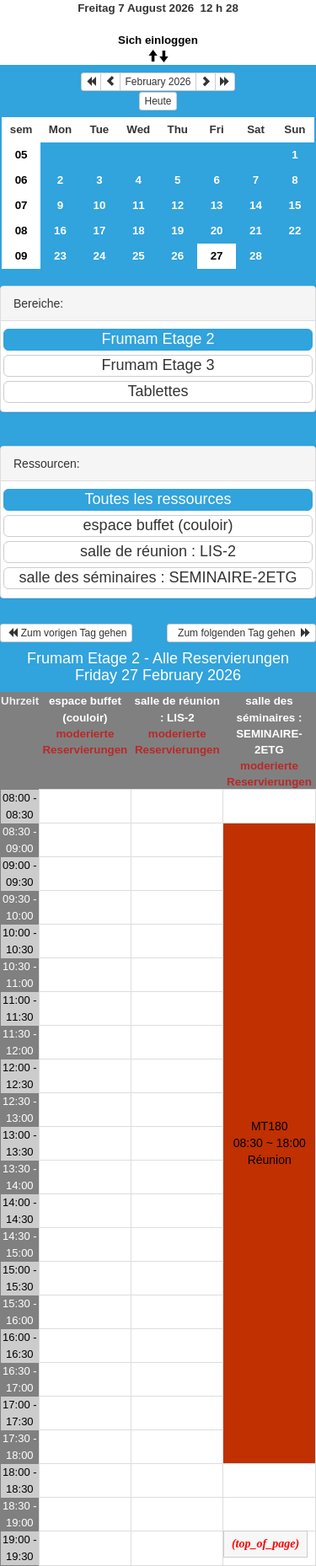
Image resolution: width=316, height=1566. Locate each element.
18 (138, 230)
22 (295, 230)
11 (138, 205)
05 (21, 154)
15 (295, 205)
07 (21, 205)
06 (21, 180)
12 (177, 205)
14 (255, 205)
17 (99, 230)
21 (255, 230)
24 (99, 255)
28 (255, 255)
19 (177, 230)
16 (60, 230)
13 (217, 205)
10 (99, 205)
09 (21, 255)
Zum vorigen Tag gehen (66, 633)
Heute (157, 101)
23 (60, 255)
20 (217, 230)
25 (138, 255)
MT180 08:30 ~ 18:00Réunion (269, 1142)
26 (177, 255)
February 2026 (157, 82)
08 (21, 230)
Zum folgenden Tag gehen (241, 633)
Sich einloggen (158, 40)
